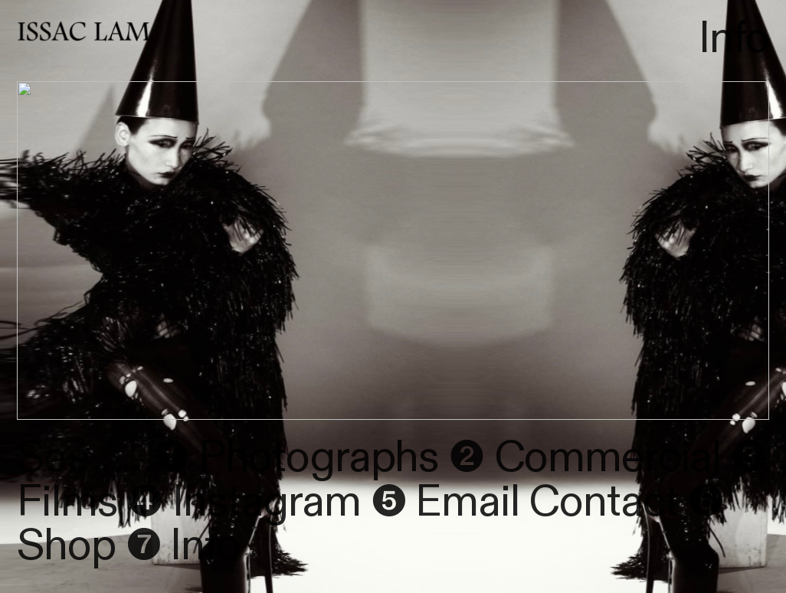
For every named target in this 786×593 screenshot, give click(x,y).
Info (733, 38)
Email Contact (542, 502)
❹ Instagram (243, 502)
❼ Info (183, 545)
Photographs (313, 457)
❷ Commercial (585, 457)
